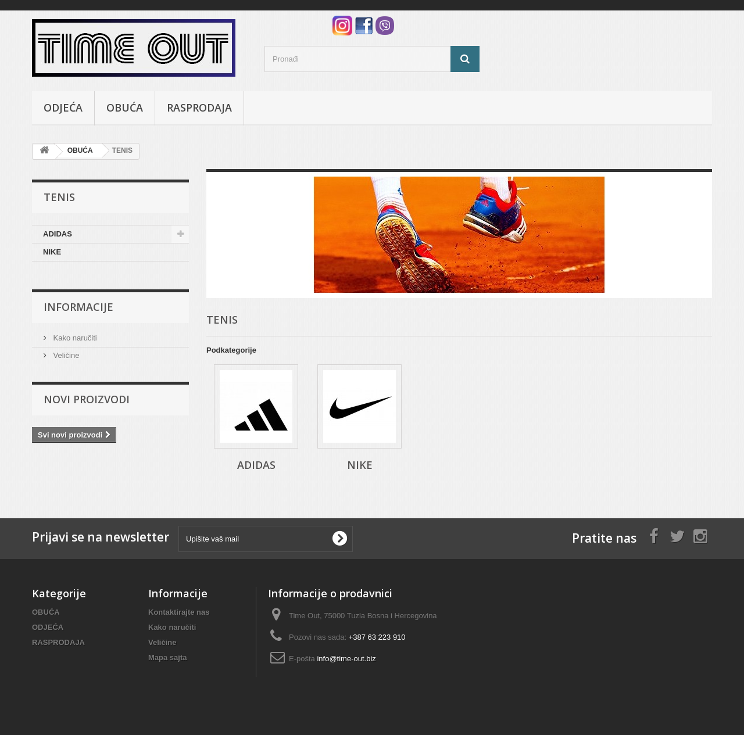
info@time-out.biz (346, 658)
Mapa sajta (167, 657)
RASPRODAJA (199, 107)
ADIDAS (57, 234)
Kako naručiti (74, 338)
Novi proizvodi (87, 399)
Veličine (65, 355)
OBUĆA (124, 107)
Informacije (78, 307)
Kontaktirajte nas (178, 612)
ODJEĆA (63, 107)
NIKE (52, 252)
